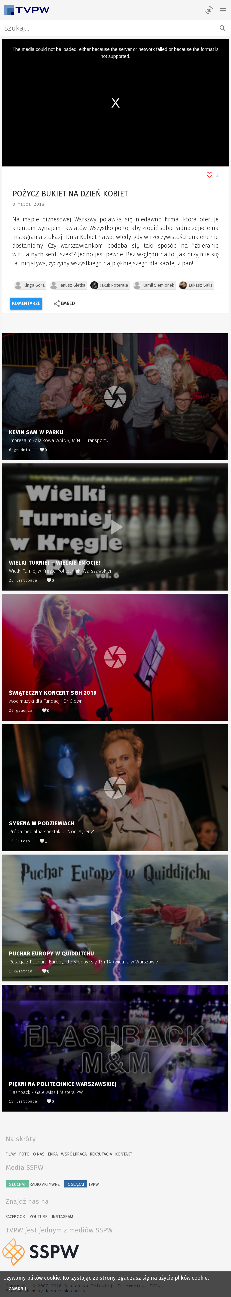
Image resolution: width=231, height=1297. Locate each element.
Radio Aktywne (33, 1183)
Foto (24, 1154)
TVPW (81, 1183)
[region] (115, 102)
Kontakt (123, 1154)
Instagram (62, 1216)
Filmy (11, 1154)
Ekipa (53, 1154)
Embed (64, 304)
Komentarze (26, 303)
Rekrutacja (101, 1154)
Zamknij (17, 1289)
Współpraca (74, 1154)
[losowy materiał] (209, 10)
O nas (39, 1154)
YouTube (38, 1216)
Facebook (15, 1216)
